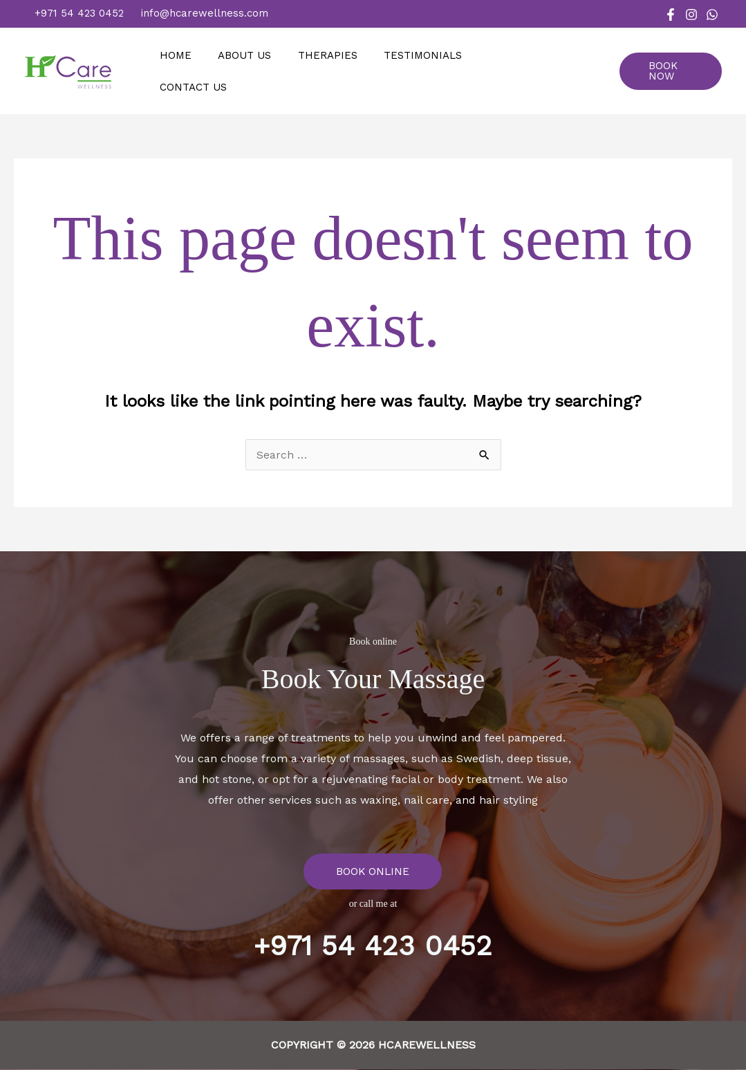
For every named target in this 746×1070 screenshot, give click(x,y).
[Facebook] (670, 14)
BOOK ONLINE (372, 871)
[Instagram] (691, 14)
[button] (673, 71)
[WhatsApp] (712, 14)
